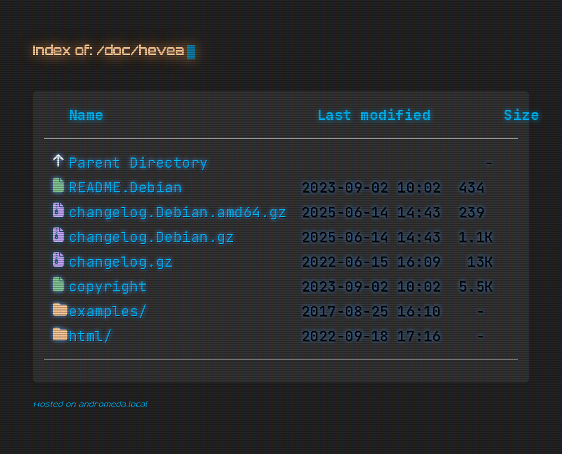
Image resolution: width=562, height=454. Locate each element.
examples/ (108, 311)
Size (521, 115)
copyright (108, 286)
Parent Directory (138, 163)
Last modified (374, 115)
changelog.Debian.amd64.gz (178, 212)
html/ (91, 336)
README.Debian (125, 187)
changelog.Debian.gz (152, 237)
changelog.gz (121, 262)
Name (86, 115)
